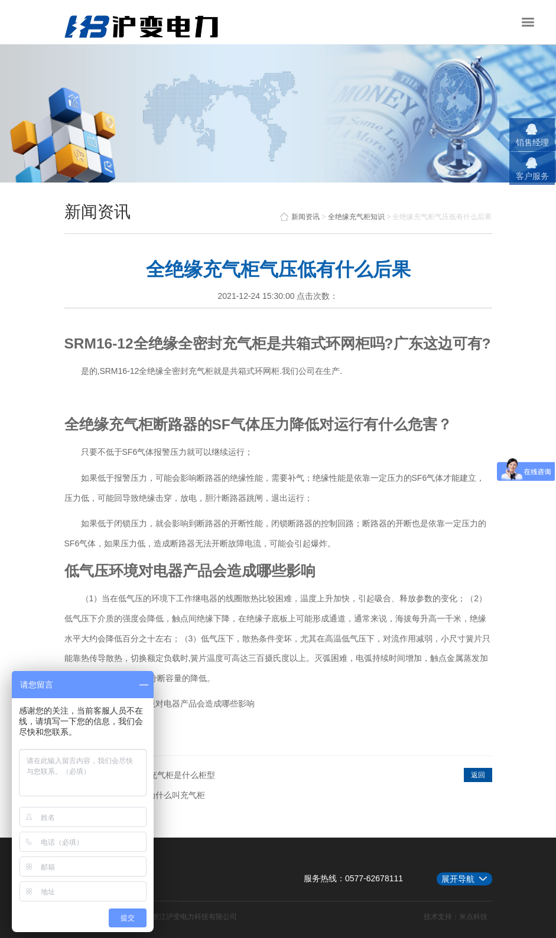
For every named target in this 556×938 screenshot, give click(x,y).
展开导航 (457, 879)
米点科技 (473, 917)
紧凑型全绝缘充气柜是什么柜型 (157, 775)
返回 (478, 775)
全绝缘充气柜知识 (356, 217)
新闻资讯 (300, 217)
